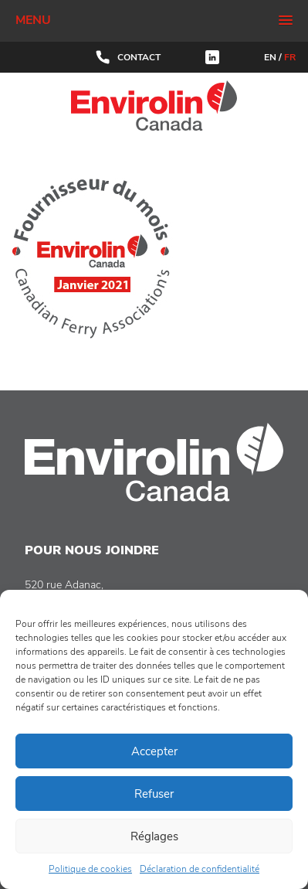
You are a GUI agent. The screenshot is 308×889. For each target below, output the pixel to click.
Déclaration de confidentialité (199, 869)
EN (270, 57)
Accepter (154, 751)
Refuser (154, 794)
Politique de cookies (90, 869)
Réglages (154, 836)
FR (290, 57)
